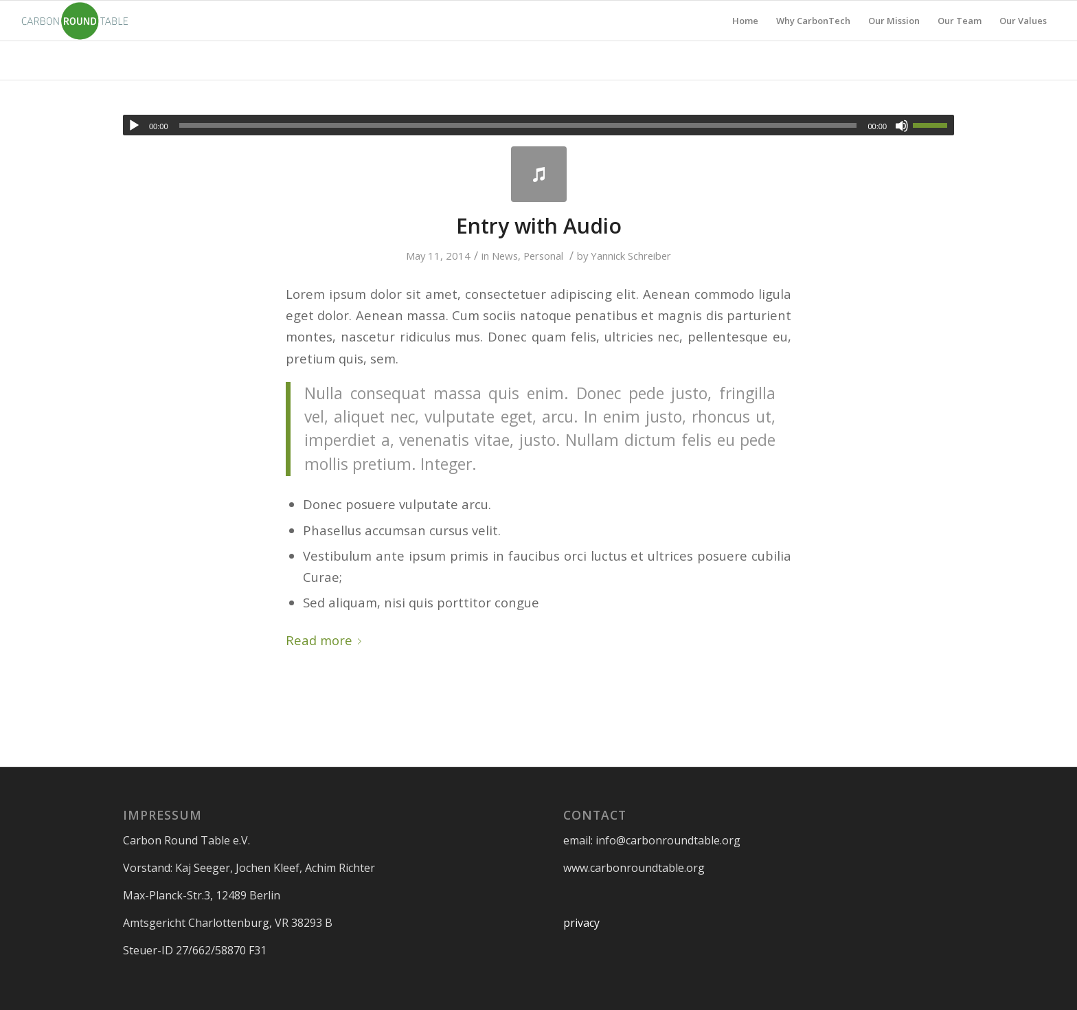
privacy (581, 922)
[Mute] (902, 126)
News (505, 255)
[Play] (134, 126)
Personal (543, 255)
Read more (326, 640)
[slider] (518, 125)
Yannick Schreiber (631, 255)
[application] (538, 125)
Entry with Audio (539, 226)
